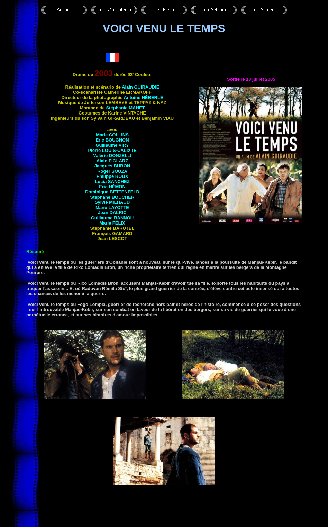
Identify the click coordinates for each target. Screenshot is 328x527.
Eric (112, 140)
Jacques (112, 166)
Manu (112, 207)
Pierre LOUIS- (112, 150)
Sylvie (112, 202)
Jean (112, 212)
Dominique (112, 191)
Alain (140, 87)
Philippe (112, 176)
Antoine (143, 97)
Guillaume (112, 145)
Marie (112, 134)
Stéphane (112, 197)
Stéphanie (117, 107)
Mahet (137, 107)
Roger (112, 171)
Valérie (112, 155)
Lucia (112, 181)
